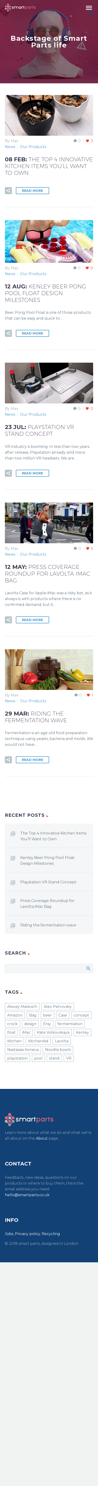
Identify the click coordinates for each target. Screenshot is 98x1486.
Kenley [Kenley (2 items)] (82, 1032)
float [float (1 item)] (11, 1032)
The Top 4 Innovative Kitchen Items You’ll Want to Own (53, 836)
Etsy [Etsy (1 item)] (47, 1024)
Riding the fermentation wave (48, 925)
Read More (32, 191)
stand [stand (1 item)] (54, 1058)
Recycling (51, 1234)
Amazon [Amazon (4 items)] (15, 1015)
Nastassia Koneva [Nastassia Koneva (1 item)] (23, 1049)
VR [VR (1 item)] (68, 1058)
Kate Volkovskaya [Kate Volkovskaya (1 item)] (53, 1032)
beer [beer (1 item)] (47, 1015)
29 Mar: (36, 716)
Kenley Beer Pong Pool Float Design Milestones (47, 860)
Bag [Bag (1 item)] (33, 1015)
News (10, 147)
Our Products (33, 147)
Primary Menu (89, 8)
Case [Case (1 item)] (62, 1015)
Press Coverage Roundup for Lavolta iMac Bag (47, 903)
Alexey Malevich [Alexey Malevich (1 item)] (22, 1006)
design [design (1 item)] (30, 1024)
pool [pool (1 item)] (38, 1058)
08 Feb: (49, 166)
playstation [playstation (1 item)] (17, 1058)
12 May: (47, 574)
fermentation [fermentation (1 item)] (69, 1024)
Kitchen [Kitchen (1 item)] (14, 1041)
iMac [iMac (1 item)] (26, 1032)
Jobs (9, 1234)
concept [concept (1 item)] (81, 1015)
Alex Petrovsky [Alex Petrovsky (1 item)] (58, 1006)
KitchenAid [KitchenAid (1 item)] (38, 1041)
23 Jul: (39, 430)
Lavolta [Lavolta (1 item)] (61, 1041)
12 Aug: (45, 293)
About (42, 1138)
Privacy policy (27, 1234)
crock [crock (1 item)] (12, 1024)
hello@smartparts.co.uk (27, 1195)
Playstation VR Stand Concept (48, 882)
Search (88, 968)
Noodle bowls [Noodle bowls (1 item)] (58, 1049)
